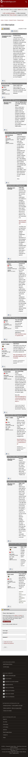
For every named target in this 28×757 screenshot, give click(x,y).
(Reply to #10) (21, 456)
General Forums (12, 20)
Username (5, 632)
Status (4, 737)
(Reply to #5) (21, 261)
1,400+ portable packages (9, 13)
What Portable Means (7, 732)
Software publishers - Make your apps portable (12, 708)
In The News (5, 727)
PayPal (17, 751)
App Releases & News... (8, 664)
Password (5, 637)
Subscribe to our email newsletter (10, 681)
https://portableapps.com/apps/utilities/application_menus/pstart (19, 356)
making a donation (18, 615)
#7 (25, 317)
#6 (25, 261)
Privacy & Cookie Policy (11, 746)
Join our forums (7, 678)
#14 (25, 571)
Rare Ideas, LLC (10, 749)
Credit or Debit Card (11, 751)
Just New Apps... (6, 666)
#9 (25, 369)
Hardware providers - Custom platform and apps (12, 705)
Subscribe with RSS (8, 684)
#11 (25, 456)
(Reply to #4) (21, 185)
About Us (5, 719)
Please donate (12, 15)
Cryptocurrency (15, 753)
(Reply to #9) (19, 415)
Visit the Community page (9, 675)
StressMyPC (6, 9)
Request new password (9, 643)
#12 (25, 481)
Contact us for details (7, 710)
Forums (6, 20)
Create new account (8, 641)
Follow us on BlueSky (8, 687)
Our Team (5, 721)
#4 (25, 132)
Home (2, 20)
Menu (2, 6)
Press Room (5, 724)
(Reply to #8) (17, 369)
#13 (25, 545)
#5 (25, 185)
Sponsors (5, 729)
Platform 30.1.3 (21, 9)
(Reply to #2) (17, 100)
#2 (25, 83)
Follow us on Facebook (8, 690)
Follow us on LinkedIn (8, 694)
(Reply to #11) (22, 481)
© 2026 (3, 746)
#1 (25, 33)
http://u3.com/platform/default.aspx (22, 222)
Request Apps (20, 20)
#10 (25, 415)
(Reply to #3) (19, 132)
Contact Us (5, 734)
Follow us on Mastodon (8, 697)
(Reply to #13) (21, 572)
